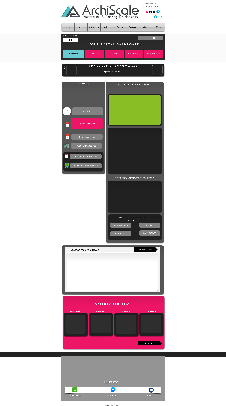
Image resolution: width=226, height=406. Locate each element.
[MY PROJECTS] (134, 54)
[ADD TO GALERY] (150, 343)
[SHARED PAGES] (153, 54)
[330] (70, 40)
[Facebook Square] (154, 12)
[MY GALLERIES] (94, 54)
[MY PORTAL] (73, 54)
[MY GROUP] (87, 111)
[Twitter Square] (150, 12)
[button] (71, 79)
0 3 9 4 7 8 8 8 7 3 (151, 6)
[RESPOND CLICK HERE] (146, 249)
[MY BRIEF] (114, 54)
